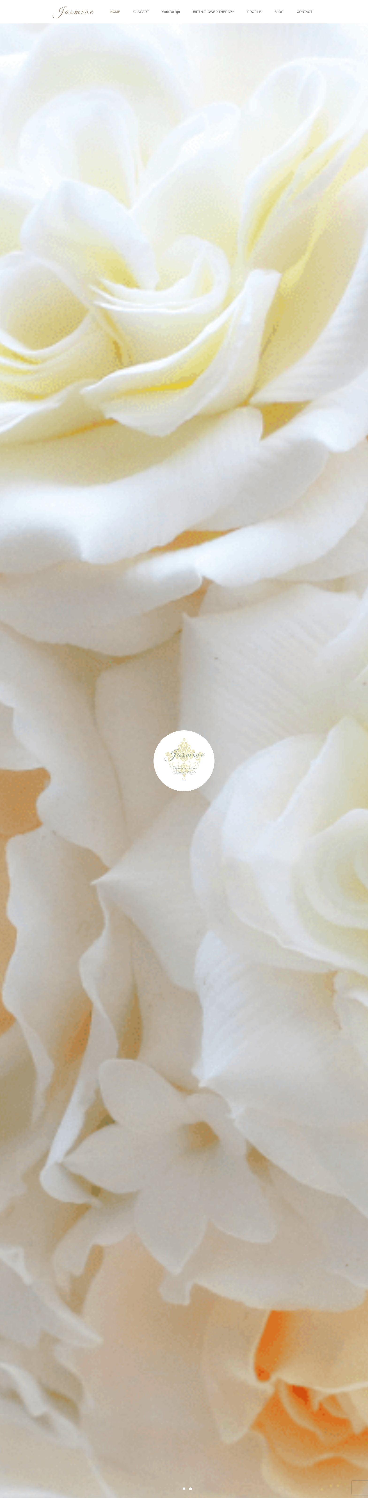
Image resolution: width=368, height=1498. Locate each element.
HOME (115, 12)
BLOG (279, 12)
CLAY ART (141, 12)
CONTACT (304, 12)
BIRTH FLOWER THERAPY (213, 12)
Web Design (171, 12)
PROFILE (254, 12)
